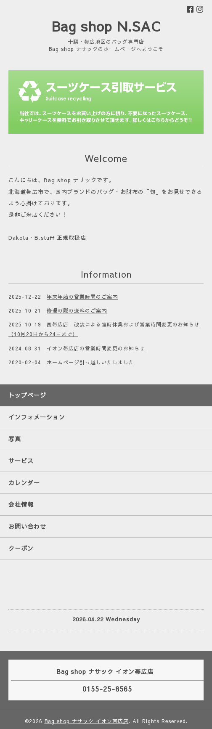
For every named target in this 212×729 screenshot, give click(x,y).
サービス (21, 460)
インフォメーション (36, 417)
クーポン (21, 548)
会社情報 (21, 504)
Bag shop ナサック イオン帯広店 (87, 721)
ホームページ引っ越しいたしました (90, 362)
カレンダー (24, 482)
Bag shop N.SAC (106, 25)
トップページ (27, 395)
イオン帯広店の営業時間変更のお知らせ (96, 348)
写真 (14, 439)
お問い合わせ (27, 526)
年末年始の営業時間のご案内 (82, 296)
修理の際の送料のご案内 (77, 310)
